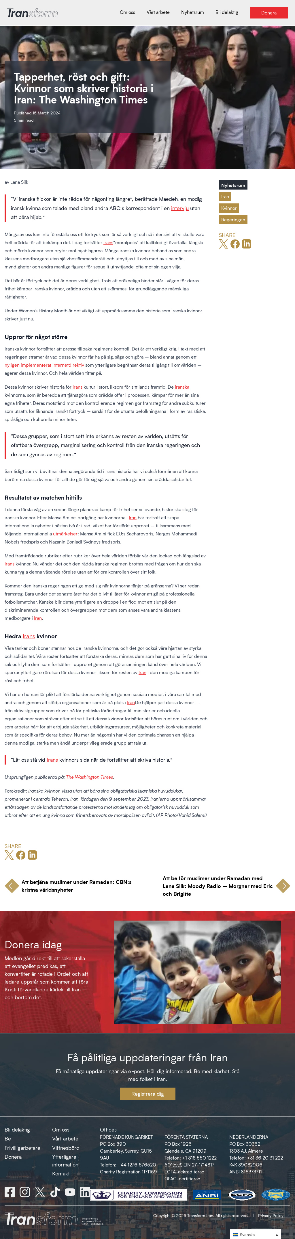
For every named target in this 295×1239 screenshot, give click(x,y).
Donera (13, 1156)
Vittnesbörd (66, 1147)
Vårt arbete (65, 1138)
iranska (182, 387)
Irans (108, 242)
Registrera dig (147, 1093)
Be (8, 1138)
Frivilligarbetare (22, 1147)
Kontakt (61, 1173)
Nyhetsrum (233, 185)
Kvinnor (229, 208)
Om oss (60, 1129)
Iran (133, 517)
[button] (255, 1234)
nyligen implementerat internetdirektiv (44, 365)
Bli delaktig (17, 1129)
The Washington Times (89, 777)
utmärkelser (65, 534)
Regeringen (233, 219)
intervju (180, 208)
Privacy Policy (270, 1215)
